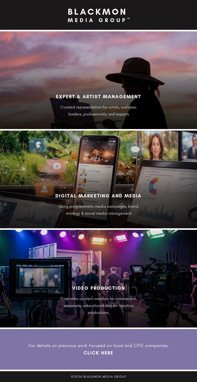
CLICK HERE (98, 353)
